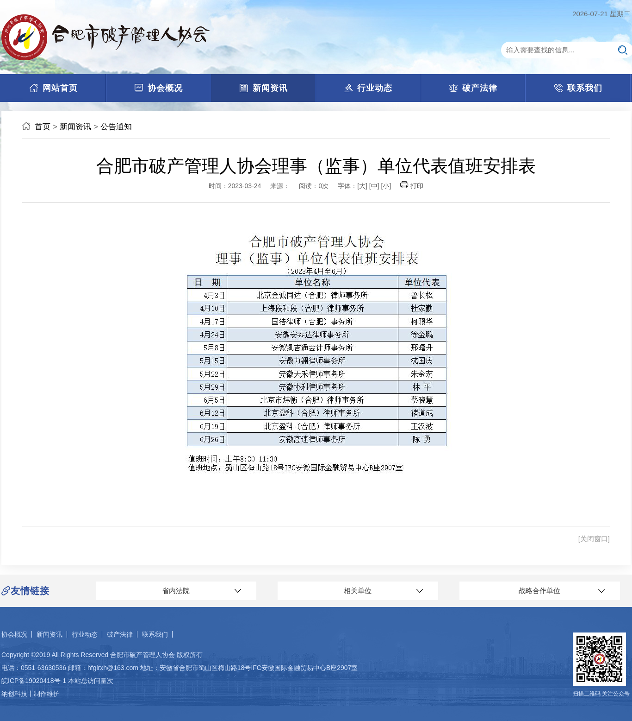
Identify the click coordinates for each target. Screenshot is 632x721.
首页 (42, 126)
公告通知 (116, 126)
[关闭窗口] (594, 539)
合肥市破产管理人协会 (142, 654)
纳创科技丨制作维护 (30, 693)
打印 (411, 186)
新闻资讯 (75, 126)
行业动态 (85, 634)
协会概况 (14, 634)
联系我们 (155, 634)
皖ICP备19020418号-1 (33, 680)
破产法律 (120, 634)
